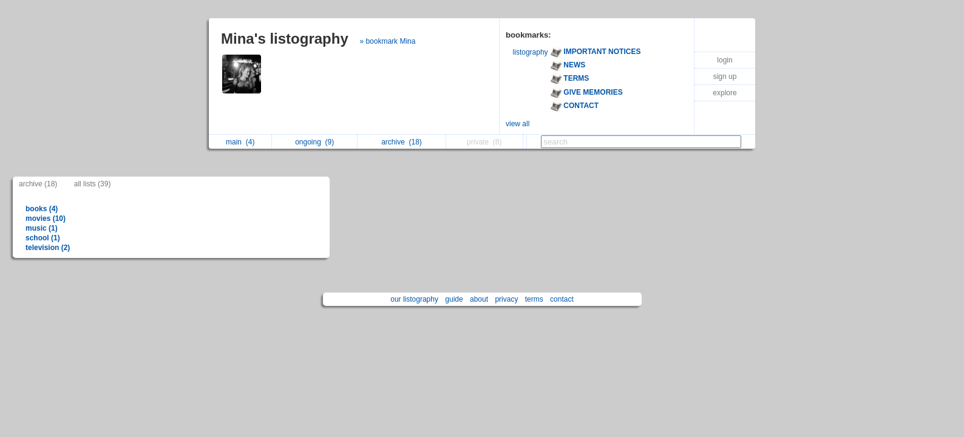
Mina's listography (284, 38)
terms (534, 299)
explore (724, 93)
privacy (506, 299)
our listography (414, 299)
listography (530, 52)
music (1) (41, 228)
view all (517, 124)
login (724, 60)
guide (454, 299)
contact (562, 299)
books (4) (41, 209)
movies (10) (45, 218)
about (479, 299)
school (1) (42, 238)
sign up (725, 76)
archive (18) (38, 184)
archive (401, 142)
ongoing (314, 142)
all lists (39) (92, 184)
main (240, 142)
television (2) (47, 247)
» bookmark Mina (387, 41)
